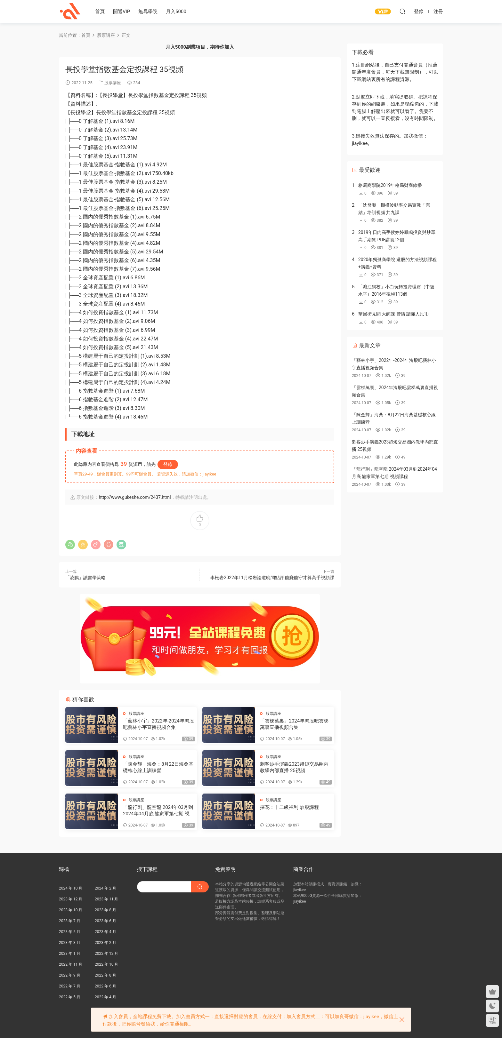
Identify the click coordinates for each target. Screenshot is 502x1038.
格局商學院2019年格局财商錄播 (390, 185)
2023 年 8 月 (105, 910)
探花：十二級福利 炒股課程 (289, 807)
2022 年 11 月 (70, 964)
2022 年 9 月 (69, 975)
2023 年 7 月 (69, 921)
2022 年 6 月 (105, 986)
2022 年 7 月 (69, 986)
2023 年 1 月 (69, 953)
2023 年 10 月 (70, 910)
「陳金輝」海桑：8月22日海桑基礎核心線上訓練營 (158, 767)
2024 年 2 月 (105, 888)
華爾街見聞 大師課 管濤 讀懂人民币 (393, 313)
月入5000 (176, 11)
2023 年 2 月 (105, 942)
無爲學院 (148, 11)
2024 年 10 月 (70, 888)
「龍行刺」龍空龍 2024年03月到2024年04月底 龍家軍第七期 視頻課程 (158, 810)
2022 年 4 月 (105, 997)
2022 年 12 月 (106, 953)
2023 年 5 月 (69, 932)
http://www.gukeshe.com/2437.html (135, 497)
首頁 (100, 11)
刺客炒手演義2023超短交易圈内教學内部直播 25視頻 (294, 767)
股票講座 (112, 82)
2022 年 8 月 (105, 975)
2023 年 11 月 (106, 899)
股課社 (70, 11)
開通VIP (121, 11)
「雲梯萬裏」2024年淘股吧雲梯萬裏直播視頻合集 (294, 724)
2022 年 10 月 (106, 964)
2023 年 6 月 (105, 921)
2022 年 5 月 (69, 997)
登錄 (167, 464)
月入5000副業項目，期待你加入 (200, 47)
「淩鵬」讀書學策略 (85, 577)
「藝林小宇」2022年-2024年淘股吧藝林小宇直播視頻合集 (158, 724)
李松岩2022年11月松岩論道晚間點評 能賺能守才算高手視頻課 (272, 577)
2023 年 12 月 (70, 899)
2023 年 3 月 (69, 942)
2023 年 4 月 (105, 932)
